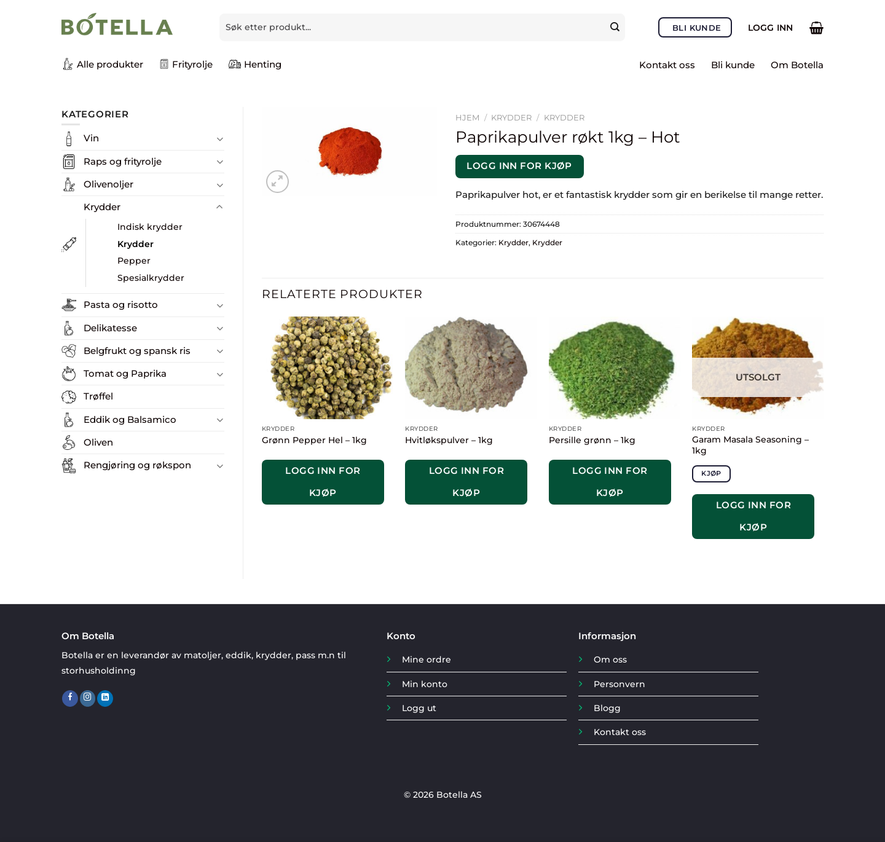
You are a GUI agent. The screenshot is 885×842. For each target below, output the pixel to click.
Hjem (467, 117)
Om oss (610, 659)
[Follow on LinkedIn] (105, 698)
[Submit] (616, 27)
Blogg (607, 708)
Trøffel (98, 396)
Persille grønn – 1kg (592, 440)
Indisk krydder (150, 227)
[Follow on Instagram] (88, 698)
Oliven (98, 442)
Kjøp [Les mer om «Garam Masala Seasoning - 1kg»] (711, 473)
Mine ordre (426, 659)
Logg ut (419, 708)
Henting (255, 64)
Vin (91, 138)
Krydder (102, 207)
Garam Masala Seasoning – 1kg (750, 445)
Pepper (134, 261)
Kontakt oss (667, 65)
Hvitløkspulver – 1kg (449, 440)
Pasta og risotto (121, 304)
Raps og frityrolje (123, 161)
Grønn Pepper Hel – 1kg (314, 440)
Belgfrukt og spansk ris (137, 350)
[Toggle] (219, 139)
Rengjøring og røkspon (137, 465)
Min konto (424, 684)
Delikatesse (110, 328)
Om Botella (797, 65)
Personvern (619, 684)
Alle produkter (102, 64)
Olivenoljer (108, 184)
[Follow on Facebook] (70, 698)
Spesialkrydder (150, 278)
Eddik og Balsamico (130, 419)
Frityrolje (186, 64)
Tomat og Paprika (125, 373)
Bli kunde (733, 65)
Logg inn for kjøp (519, 165)
